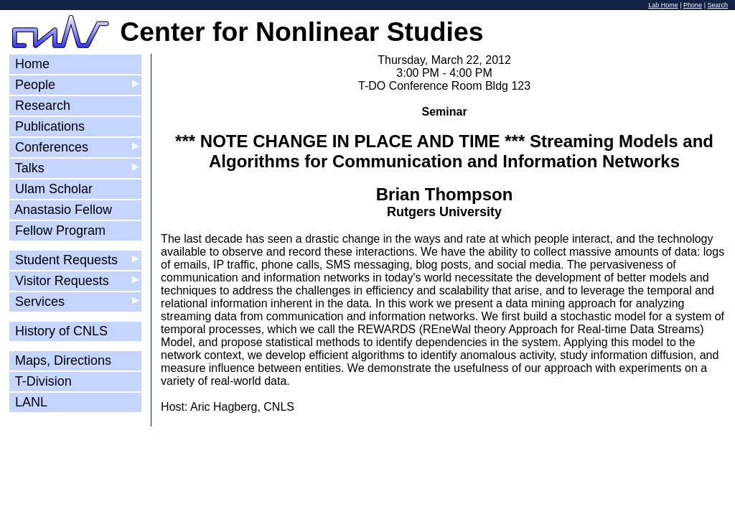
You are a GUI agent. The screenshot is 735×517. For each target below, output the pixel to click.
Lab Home (663, 5)
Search (717, 5)
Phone (692, 5)
